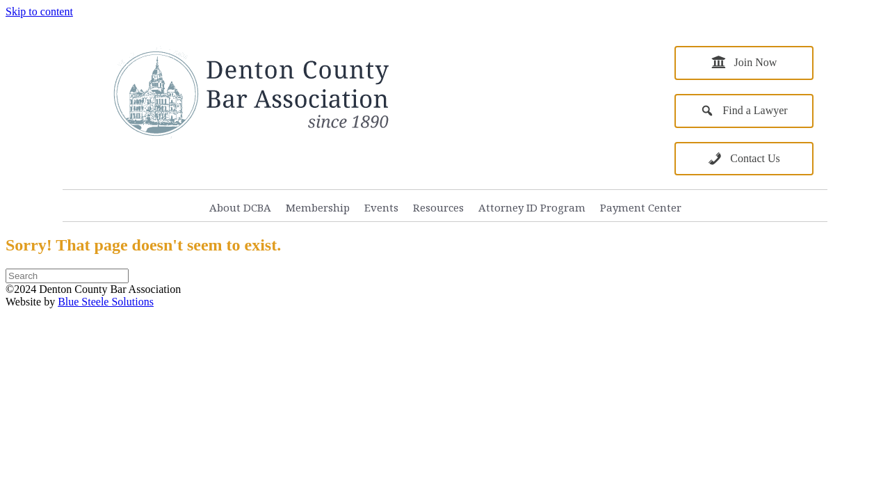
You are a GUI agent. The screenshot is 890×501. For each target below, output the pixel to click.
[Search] (67, 276)
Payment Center (640, 207)
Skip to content (39, 11)
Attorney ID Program (531, 207)
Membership (318, 207)
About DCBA (240, 207)
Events (381, 207)
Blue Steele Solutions (106, 302)
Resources (438, 207)
